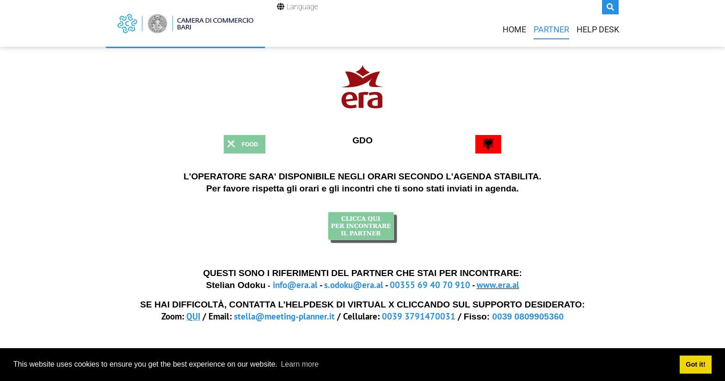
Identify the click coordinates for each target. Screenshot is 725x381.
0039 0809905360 (528, 316)
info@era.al (295, 284)
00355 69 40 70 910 (430, 284)
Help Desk (598, 29)
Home (514, 29)
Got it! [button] (695, 364)
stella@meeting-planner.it (284, 316)
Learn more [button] (300, 364)
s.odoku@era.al (353, 284)
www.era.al (498, 284)
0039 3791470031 (418, 316)
